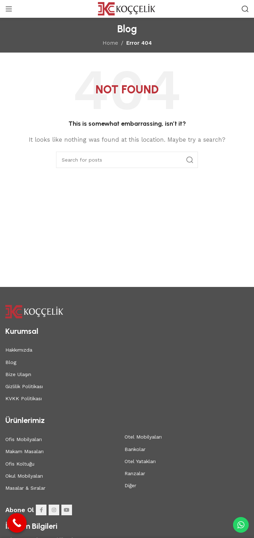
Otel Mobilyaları (143, 437)
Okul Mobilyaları (24, 476)
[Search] (245, 9)
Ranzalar (135, 473)
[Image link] (34, 311)
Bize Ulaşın (18, 374)
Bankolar (135, 449)
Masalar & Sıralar (25, 488)
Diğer (130, 485)
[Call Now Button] (17, 523)
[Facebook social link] (41, 510)
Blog (10, 362)
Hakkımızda (18, 350)
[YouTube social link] (66, 510)
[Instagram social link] (54, 510)
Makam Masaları (24, 451)
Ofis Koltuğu (19, 464)
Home (110, 43)
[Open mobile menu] (9, 9)
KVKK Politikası (23, 398)
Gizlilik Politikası (24, 386)
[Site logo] (127, 8)
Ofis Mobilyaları (23, 439)
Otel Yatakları (140, 461)
